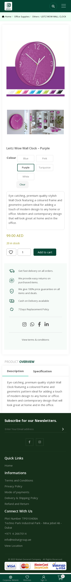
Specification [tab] (42, 371)
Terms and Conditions (19, 480)
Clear (22, 184)
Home (8, 16)
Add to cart (45, 252)
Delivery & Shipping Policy (21, 498)
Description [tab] (15, 371)
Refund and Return (17, 504)
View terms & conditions (35, 339)
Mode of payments (17, 492)
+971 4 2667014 (16, 533)
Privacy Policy (13, 486)
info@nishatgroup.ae (18, 539)
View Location (14, 545)
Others (35, 16)
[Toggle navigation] (63, 6)
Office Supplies (21, 16)
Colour (11, 158)
